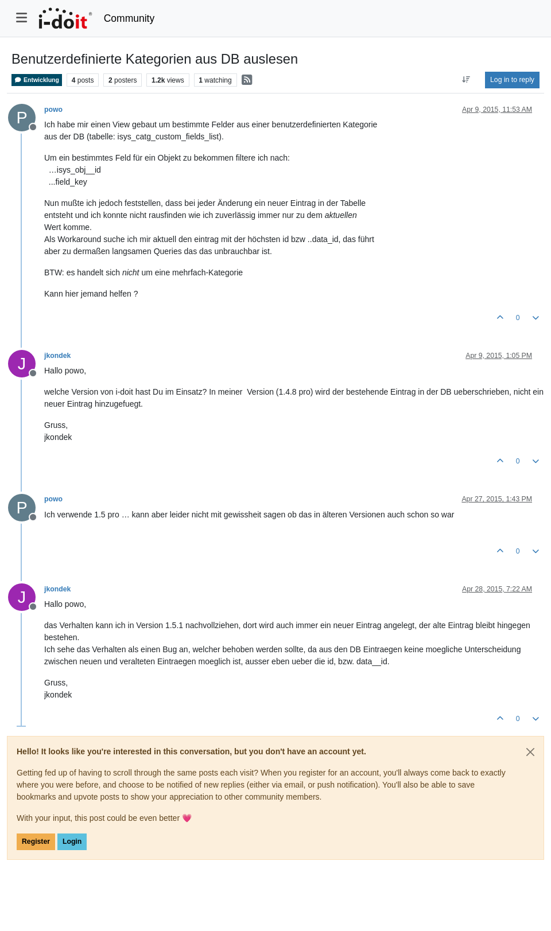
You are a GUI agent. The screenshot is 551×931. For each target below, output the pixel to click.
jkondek (57, 356)
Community (129, 18)
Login (72, 841)
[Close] (530, 752)
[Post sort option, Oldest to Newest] (466, 80)
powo (53, 110)
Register (36, 841)
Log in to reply (512, 80)
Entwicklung (36, 80)
